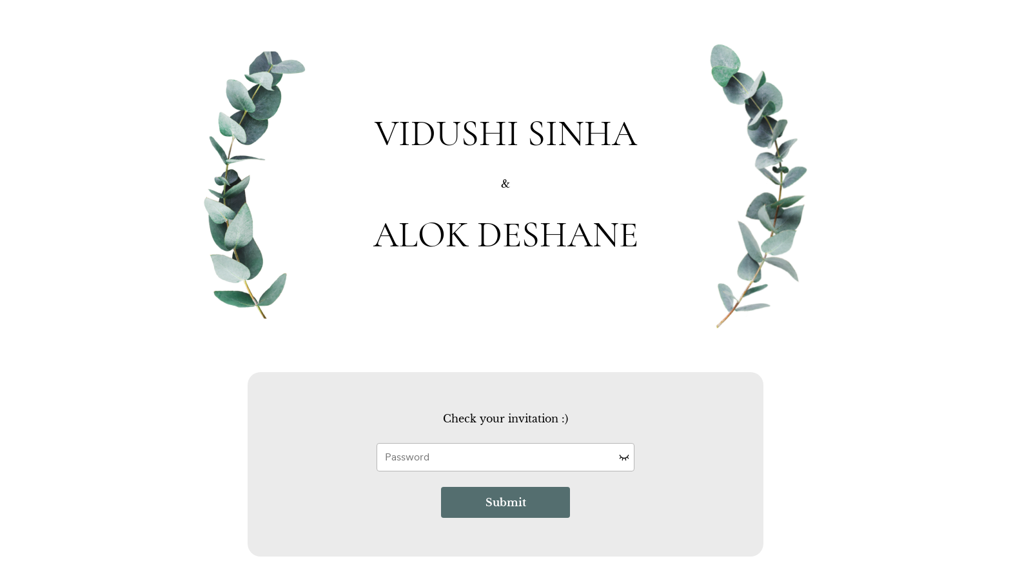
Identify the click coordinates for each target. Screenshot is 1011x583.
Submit (506, 502)
